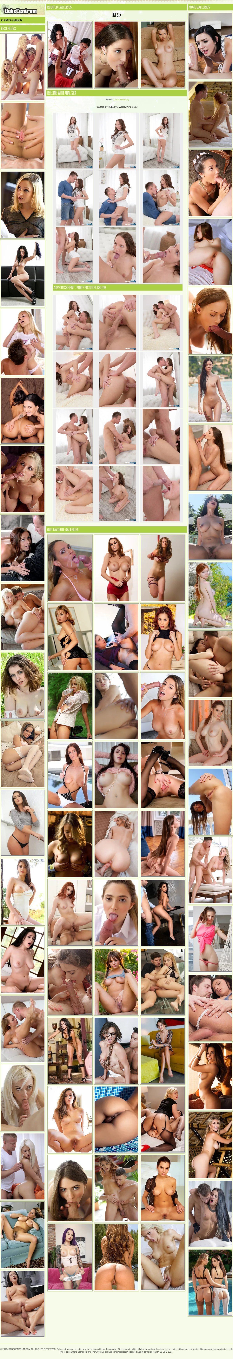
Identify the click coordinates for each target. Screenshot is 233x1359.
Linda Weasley (121, 99)
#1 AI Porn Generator (11, 20)
